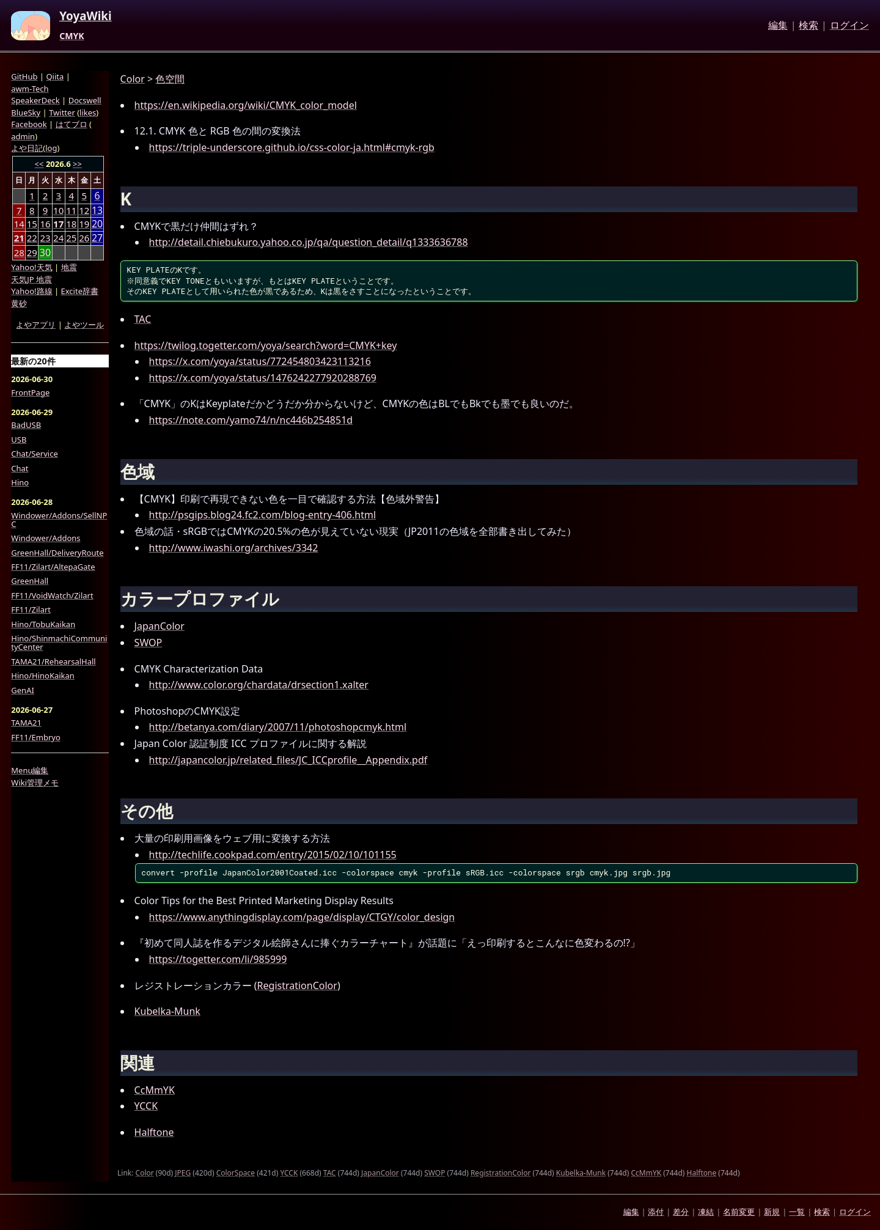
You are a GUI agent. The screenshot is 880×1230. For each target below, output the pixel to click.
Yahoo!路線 (31, 290)
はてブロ (71, 124)
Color (132, 79)
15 (32, 224)
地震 (69, 267)
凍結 (706, 1211)
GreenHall (29, 580)
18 (71, 224)
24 (58, 238)
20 (97, 224)
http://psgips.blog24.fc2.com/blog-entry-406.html (262, 514)
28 (19, 252)
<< (39, 163)
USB (18, 439)
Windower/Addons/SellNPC (59, 520)
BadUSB (26, 425)
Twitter (62, 112)
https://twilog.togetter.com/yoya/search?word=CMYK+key (265, 345)
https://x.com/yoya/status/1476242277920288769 (262, 378)
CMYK (71, 36)
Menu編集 (29, 770)
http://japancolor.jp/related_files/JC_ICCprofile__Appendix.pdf (288, 760)
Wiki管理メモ (35, 782)
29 (32, 252)
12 (84, 210)
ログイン (849, 25)
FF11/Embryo (35, 737)
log (51, 147)
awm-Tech (29, 88)
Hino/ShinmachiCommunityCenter (59, 643)
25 (71, 238)
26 (84, 238)
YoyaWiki (85, 16)
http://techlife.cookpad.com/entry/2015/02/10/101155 (273, 854)
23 (45, 238)
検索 (808, 25)
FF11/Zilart (31, 609)
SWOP (148, 642)
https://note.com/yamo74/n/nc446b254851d (251, 420)
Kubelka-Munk (167, 1011)
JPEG (183, 1173)
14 (19, 224)
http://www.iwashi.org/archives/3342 (233, 547)
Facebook (28, 124)
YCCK (146, 1106)
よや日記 (27, 147)
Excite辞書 (79, 290)
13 (97, 210)
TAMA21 (26, 722)
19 (84, 224)
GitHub (24, 76)
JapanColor (159, 626)
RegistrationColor (297, 985)
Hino (20, 482)
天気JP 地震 (31, 279)
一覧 (797, 1211)
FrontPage (30, 392)
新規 (772, 1211)
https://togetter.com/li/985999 (218, 959)
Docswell (84, 100)
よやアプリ (36, 324)
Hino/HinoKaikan (43, 675)
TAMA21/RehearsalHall (53, 661)
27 (97, 238)
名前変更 (739, 1211)
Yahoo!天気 (31, 267)
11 (71, 210)
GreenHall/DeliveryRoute (57, 552)
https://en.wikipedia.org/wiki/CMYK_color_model (245, 105)
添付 (656, 1211)
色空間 (170, 79)
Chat (19, 468)
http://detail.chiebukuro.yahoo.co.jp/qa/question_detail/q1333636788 (308, 242)
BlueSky (25, 112)
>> (77, 163)
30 (45, 252)
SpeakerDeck (35, 100)
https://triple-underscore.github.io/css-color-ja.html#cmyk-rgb (292, 147)
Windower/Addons (45, 538)
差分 (681, 1211)
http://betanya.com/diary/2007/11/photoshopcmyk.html (277, 727)
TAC (143, 319)
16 (45, 224)
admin (23, 136)
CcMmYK (154, 1090)
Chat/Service (34, 453)
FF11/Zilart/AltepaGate (53, 566)
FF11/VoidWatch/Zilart (52, 595)
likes (87, 112)
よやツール (84, 324)
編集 (778, 25)
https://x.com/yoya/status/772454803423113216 (260, 361)
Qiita (55, 76)
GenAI (22, 690)
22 (32, 238)
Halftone (154, 1132)
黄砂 (19, 303)
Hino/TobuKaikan (43, 624)
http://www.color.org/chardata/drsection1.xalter (259, 684)
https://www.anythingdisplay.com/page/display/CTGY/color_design (302, 917)
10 (58, 210)
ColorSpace (235, 1173)
